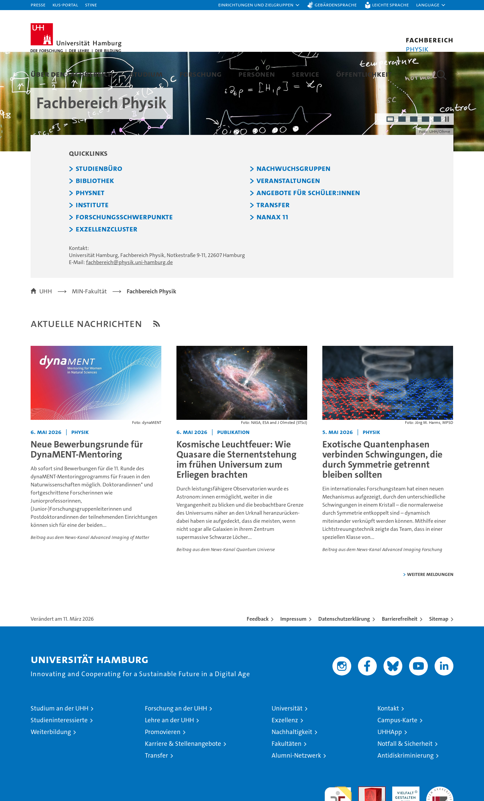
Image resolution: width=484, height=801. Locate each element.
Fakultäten (286, 777)
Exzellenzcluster (106, 263)
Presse (38, 4)
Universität (287, 742)
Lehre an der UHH (169, 754)
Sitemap (438, 652)
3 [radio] (414, 153)
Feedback (258, 652)
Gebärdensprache (336, 4)
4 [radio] (426, 153)
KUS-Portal (65, 4)
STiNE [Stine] (91, 4)
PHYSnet (90, 227)
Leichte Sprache (390, 4)
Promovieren (162, 765)
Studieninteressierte (59, 754)
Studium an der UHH (59, 742)
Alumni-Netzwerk (296, 789)
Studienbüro (99, 202)
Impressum (293, 652)
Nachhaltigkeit (292, 765)
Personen (256, 73)
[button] (259, 5)
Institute (92, 239)
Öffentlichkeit (364, 73)
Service (305, 73)
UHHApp (389, 765)
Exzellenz (285, 754)
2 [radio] (402, 153)
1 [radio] (391, 153)
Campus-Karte (397, 754)
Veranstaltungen (288, 215)
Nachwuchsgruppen (293, 202)
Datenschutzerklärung (344, 652)
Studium (146, 73)
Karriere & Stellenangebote (183, 777)
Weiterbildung (51, 765)
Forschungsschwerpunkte (124, 251)
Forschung (200, 73)
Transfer (273, 239)
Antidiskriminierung (405, 789)
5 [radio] (438, 153)
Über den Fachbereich (72, 73)
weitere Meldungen (430, 607)
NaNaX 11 (272, 251)
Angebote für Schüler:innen (308, 227)
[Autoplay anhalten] (447, 152)
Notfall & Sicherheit (405, 777)
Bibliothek (95, 215)
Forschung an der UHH (176, 742)
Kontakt (388, 742)
